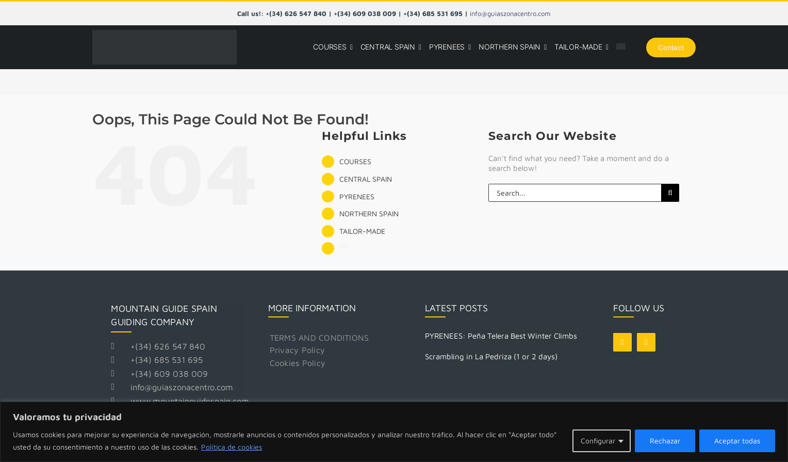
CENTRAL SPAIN (365, 178)
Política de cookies (231, 446)
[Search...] (574, 193)
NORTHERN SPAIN (369, 213)
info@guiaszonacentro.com (510, 13)
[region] (394, 432)
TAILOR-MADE (362, 231)
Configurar (598, 440)
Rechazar (665, 440)
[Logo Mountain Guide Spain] (164, 33)
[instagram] (646, 342)
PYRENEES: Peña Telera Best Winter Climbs (501, 335)
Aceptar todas (737, 440)
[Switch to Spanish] (621, 47)
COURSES (355, 161)
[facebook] (622, 342)
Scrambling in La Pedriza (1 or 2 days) (491, 356)
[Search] (670, 193)
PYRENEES (356, 196)
